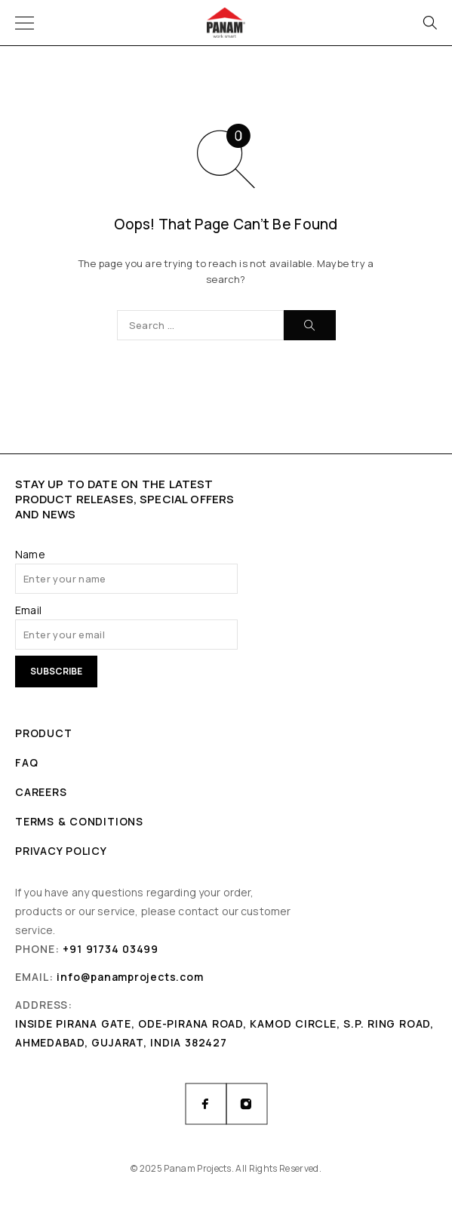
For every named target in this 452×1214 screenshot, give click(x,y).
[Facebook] (206, 1103)
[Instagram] (246, 1103)
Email (28, 610)
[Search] (429, 22)
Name (30, 554)
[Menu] (24, 22)
